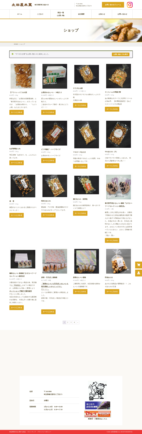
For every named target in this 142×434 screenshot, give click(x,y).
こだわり (40, 14)
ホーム (19, 14)
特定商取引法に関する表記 (17, 432)
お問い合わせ (122, 14)
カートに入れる (16, 112)
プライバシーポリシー (44, 432)
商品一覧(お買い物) (60, 14)
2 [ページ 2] (67, 322)
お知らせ (102, 14)
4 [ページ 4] (74, 322)
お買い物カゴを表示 (120, 54)
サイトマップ (32, 432)
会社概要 (81, 14)
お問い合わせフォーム (113, 5)
